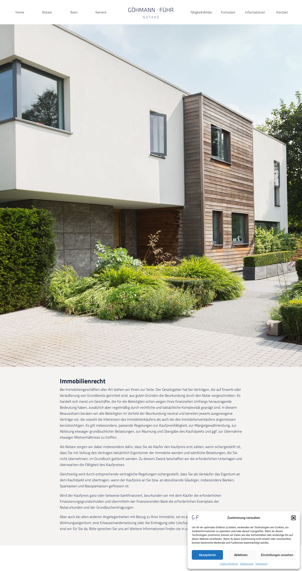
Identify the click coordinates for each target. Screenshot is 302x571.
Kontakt (282, 12)
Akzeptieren (207, 555)
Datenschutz (246, 564)
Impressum (261, 564)
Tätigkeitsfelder (201, 12)
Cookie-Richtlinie (229, 564)
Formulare (228, 12)
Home (20, 12)
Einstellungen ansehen (277, 555)
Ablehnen (241, 555)
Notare (47, 12)
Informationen (255, 12)
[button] (293, 518)
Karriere (100, 12)
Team (74, 12)
